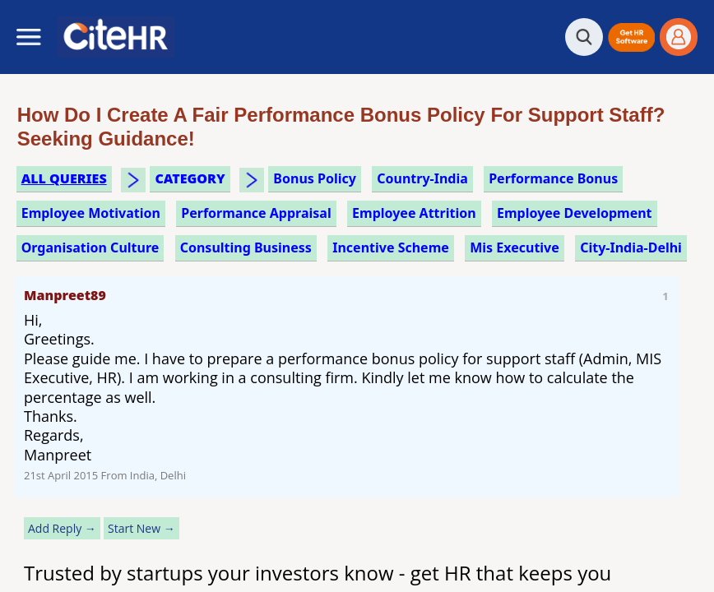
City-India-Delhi (631, 247)
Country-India (422, 178)
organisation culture (90, 247)
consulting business (246, 247)
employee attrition (414, 213)
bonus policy (314, 178)
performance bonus (553, 178)
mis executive (514, 247)
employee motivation (90, 213)
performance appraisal (256, 213)
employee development (574, 213)
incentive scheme (390, 247)
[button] (631, 37)
